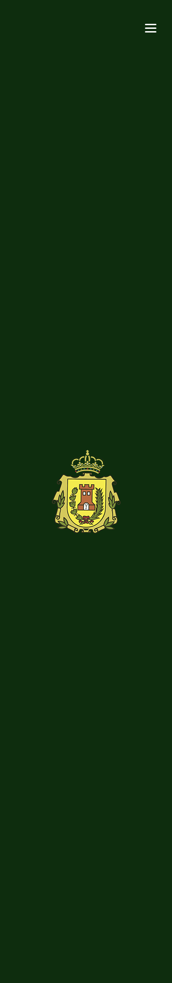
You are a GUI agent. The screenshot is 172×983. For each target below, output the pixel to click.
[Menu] (150, 27)
